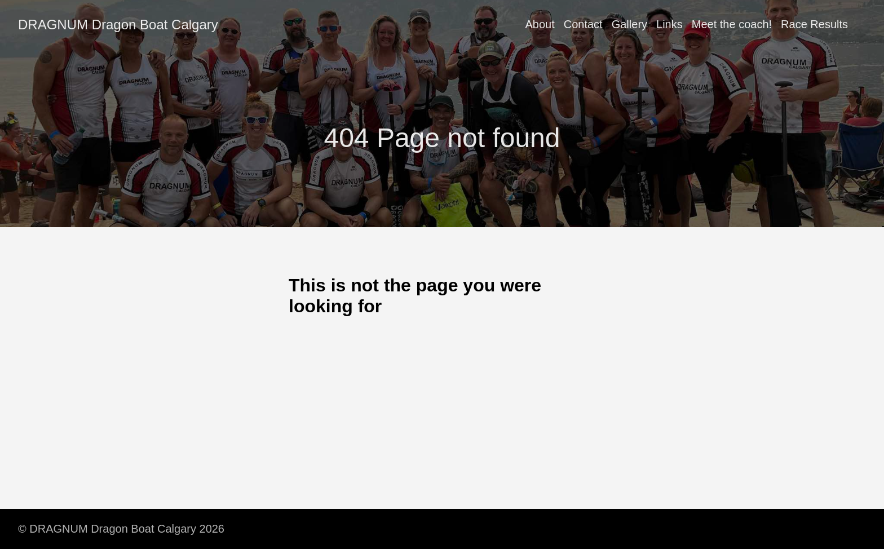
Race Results (814, 24)
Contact (583, 24)
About (539, 24)
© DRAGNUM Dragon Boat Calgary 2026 (121, 529)
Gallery (629, 24)
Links (669, 24)
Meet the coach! (732, 24)
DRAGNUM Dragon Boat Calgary (118, 24)
